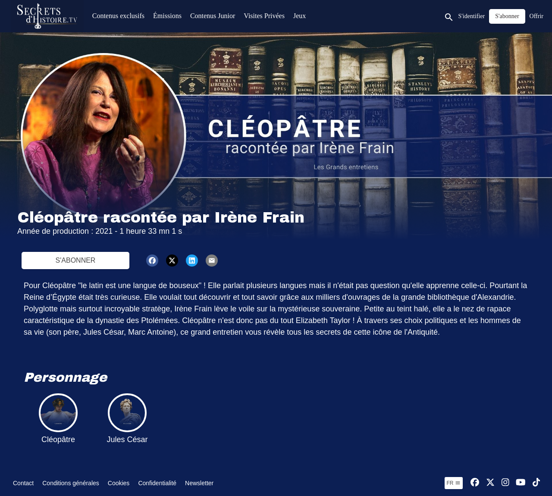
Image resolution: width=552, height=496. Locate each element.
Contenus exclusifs (118, 15)
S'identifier (471, 16)
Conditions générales (70, 483)
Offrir (536, 16)
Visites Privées (264, 15)
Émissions (167, 15)
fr (454, 483)
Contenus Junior (212, 15)
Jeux (299, 15)
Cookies (119, 483)
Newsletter (199, 483)
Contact (23, 483)
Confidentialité (157, 483)
